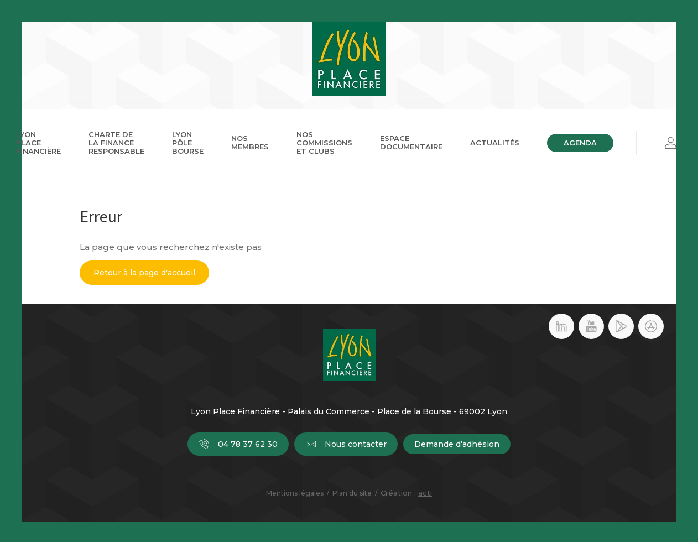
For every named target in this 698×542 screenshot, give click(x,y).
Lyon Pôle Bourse (188, 142)
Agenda (580, 142)
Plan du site (352, 493)
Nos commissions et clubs (324, 142)
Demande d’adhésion (456, 444)
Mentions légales (295, 493)
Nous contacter (346, 444)
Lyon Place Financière (38, 142)
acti (425, 492)
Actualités (494, 142)
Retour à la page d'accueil (144, 273)
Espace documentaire (411, 142)
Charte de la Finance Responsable (116, 142)
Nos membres (250, 142)
